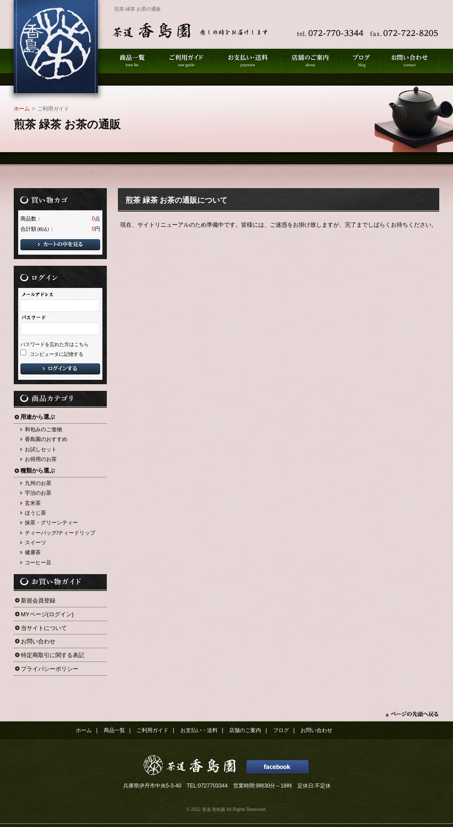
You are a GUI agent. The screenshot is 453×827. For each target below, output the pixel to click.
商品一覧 (114, 730)
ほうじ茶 (35, 513)
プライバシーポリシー (49, 669)
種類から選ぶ (37, 470)
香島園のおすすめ (46, 439)
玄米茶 (33, 503)
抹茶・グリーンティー (51, 523)
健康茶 (33, 552)
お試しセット (41, 449)
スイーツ (35, 543)
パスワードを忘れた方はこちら (54, 344)
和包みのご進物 (43, 429)
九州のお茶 (38, 483)
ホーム (22, 109)
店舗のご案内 (245, 730)
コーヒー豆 (38, 562)
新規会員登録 (38, 600)
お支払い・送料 (199, 730)
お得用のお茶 (41, 459)
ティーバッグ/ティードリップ (60, 533)
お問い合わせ (38, 641)
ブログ (281, 730)
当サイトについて (44, 628)
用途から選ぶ (37, 417)
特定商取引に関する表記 (52, 655)
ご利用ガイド (152, 730)
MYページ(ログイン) (47, 614)
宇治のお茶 (38, 493)
